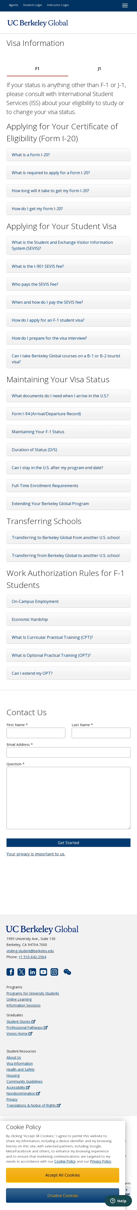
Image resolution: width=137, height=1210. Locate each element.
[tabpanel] (68, 380)
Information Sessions (24, 1005)
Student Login (32, 5)
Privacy (12, 1099)
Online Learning (19, 999)
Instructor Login (58, 5)
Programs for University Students (33, 993)
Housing (13, 1075)
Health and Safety (21, 1069)
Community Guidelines (25, 1081)
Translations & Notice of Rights (34, 1105)
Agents (13, 5)
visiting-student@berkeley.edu (30, 950)
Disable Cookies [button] (62, 1195)
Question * (68, 795)
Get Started (68, 842)
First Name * (36, 730)
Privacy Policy (100, 1161)
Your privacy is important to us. (36, 854)
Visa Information (20, 1063)
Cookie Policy (65, 1161)
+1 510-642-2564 (32, 956)
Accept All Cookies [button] (62, 1175)
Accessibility (18, 1087)
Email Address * (68, 750)
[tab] (38, 68)
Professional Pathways (27, 1027)
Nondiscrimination (23, 1093)
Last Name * (101, 730)
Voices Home (19, 1033)
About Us (14, 1057)
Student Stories (21, 1021)
